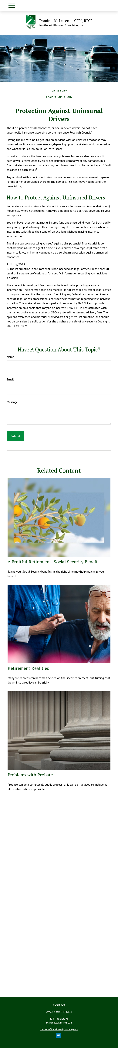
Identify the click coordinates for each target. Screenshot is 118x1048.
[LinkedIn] (58, 1035)
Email (10, 379)
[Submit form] (15, 436)
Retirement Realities (28, 668)
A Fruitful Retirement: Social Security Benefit (53, 562)
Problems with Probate (30, 775)
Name (10, 357)
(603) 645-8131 (63, 1012)
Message (12, 402)
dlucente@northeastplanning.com (59, 1029)
